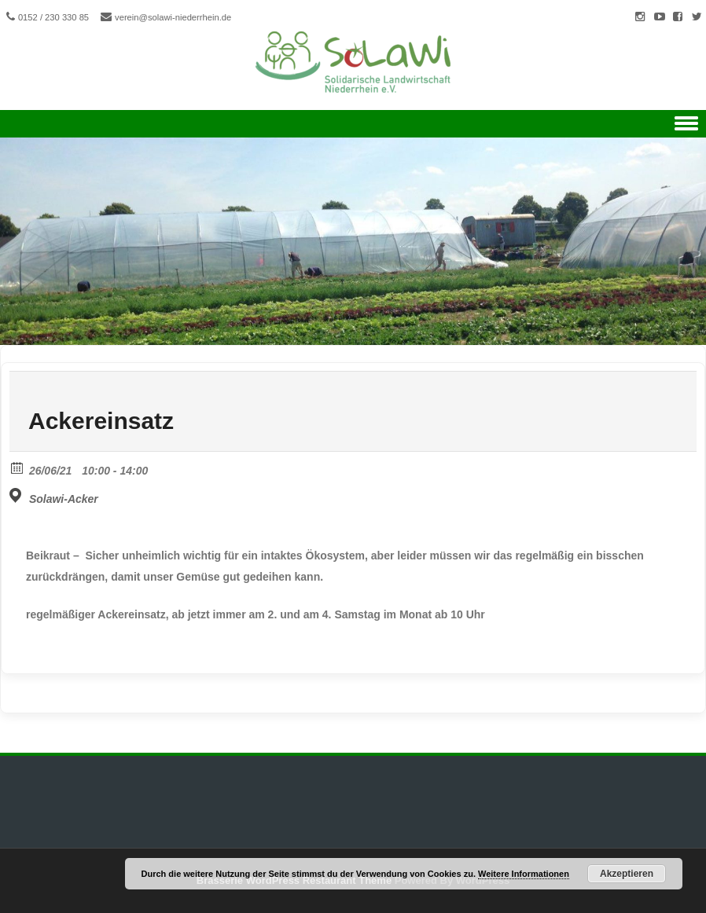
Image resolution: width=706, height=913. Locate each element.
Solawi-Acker (63, 499)
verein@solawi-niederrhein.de (173, 17)
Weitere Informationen (523, 873)
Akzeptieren (626, 873)
